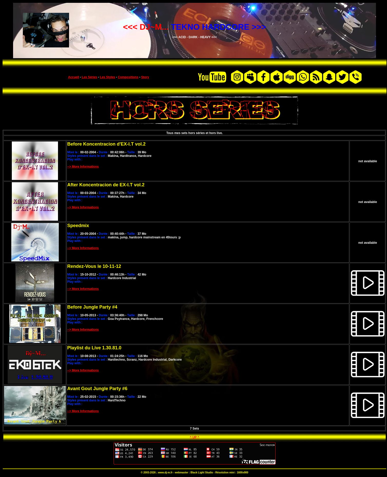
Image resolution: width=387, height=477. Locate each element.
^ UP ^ (194, 437)
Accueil (73, 77)
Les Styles (107, 77)
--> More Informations (83, 166)
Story (145, 77)
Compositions (128, 77)
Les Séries (89, 77)
